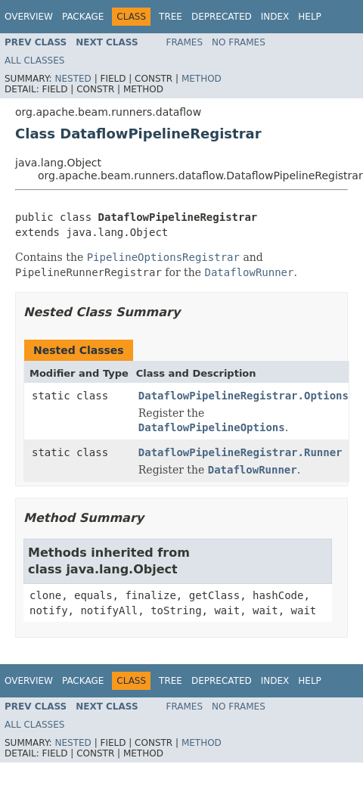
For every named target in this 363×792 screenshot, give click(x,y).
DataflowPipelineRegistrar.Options (243, 396)
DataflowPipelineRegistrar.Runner (240, 452)
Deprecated (221, 16)
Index (275, 16)
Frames (184, 42)
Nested (72, 78)
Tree (170, 16)
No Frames (238, 42)
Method (202, 78)
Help (309, 16)
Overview (29, 16)
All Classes (34, 60)
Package (83, 16)
